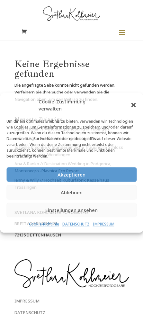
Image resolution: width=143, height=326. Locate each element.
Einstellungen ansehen (71, 210)
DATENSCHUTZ (76, 224)
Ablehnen (72, 192)
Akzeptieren (71, 174)
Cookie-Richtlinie (44, 224)
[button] (133, 105)
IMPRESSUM (103, 224)
